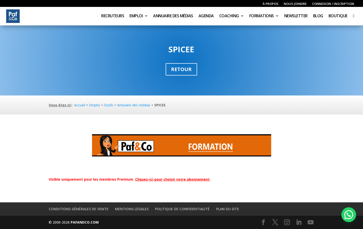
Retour (181, 69)
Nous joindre (295, 4)
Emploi (136, 16)
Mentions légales (132, 209)
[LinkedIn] (299, 222)
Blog (318, 16)
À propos (270, 4)
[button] (348, 214)
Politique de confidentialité (182, 209)
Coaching (229, 16)
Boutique (338, 16)
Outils (108, 105)
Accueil (79, 105)
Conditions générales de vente (79, 209)
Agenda (206, 16)
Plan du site (227, 209)
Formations (261, 16)
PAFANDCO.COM (85, 222)
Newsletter (296, 16)
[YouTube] (311, 222)
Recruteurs (112, 16)
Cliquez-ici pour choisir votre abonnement (172, 179)
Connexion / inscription (333, 4)
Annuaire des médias (173, 16)
